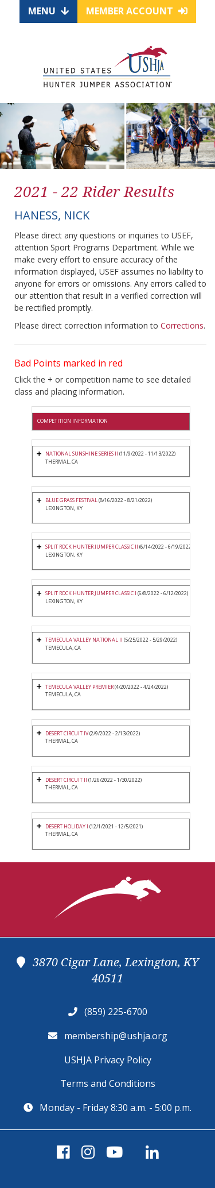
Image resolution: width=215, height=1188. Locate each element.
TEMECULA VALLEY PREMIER (79, 687)
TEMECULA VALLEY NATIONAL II (84, 639)
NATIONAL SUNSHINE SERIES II (81, 453)
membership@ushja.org (115, 1035)
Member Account (136, 11)
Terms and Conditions (107, 1083)
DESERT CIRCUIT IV (66, 733)
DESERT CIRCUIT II (66, 780)
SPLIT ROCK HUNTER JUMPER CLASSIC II (91, 546)
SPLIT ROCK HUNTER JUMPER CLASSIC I (90, 593)
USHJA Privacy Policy (107, 1060)
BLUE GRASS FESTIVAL (71, 500)
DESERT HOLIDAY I (66, 826)
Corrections (182, 325)
